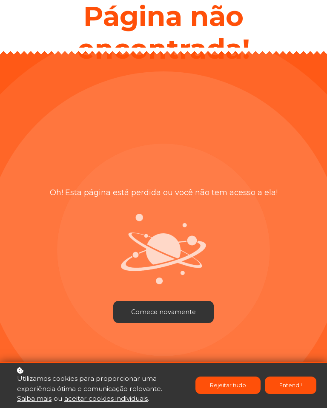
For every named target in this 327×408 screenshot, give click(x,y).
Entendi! (290, 386)
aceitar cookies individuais (106, 399)
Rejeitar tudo (228, 386)
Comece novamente (163, 312)
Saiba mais (34, 399)
